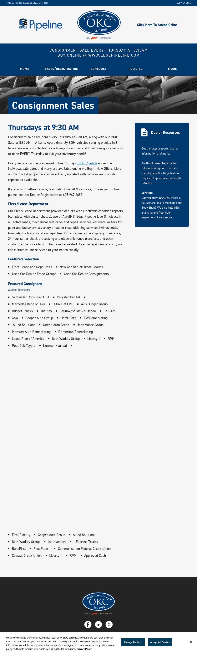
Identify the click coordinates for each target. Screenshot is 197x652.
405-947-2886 (184, 2)
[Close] (191, 643)
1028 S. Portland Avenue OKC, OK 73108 (27, 2)
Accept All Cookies (160, 643)
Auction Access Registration (159, 163)
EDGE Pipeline (87, 163)
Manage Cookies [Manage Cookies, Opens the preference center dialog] (132, 643)
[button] (61, 69)
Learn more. (165, 217)
